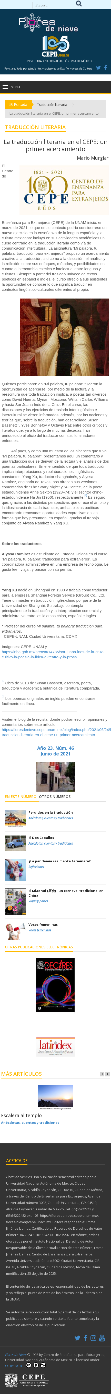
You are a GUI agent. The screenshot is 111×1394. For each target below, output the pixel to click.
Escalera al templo (21, 1115)
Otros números (54, 796)
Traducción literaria (52, 104)
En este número (20, 796)
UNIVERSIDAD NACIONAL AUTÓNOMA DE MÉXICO (59, 61)
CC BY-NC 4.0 (25, 1365)
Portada (18, 104)
